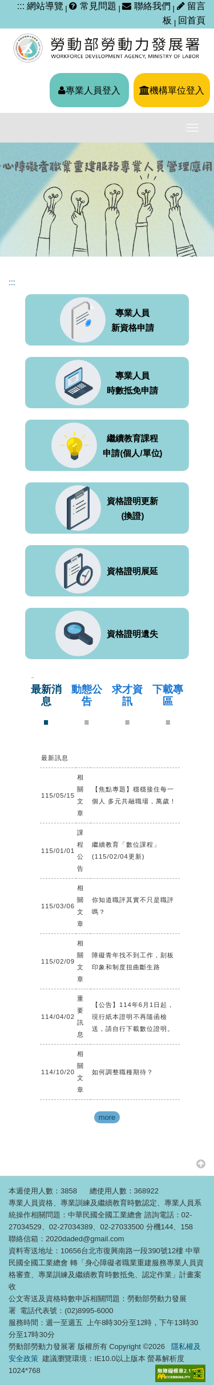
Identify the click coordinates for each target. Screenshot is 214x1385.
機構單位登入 (171, 90)
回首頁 (191, 20)
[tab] (46, 704)
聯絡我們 (146, 6)
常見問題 (92, 6)
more (107, 1117)
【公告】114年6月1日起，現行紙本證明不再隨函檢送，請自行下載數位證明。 (133, 1016)
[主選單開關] (192, 127)
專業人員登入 (89, 90)
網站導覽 (45, 6)
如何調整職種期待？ (123, 1072)
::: (21, 6)
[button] (200, 1163)
